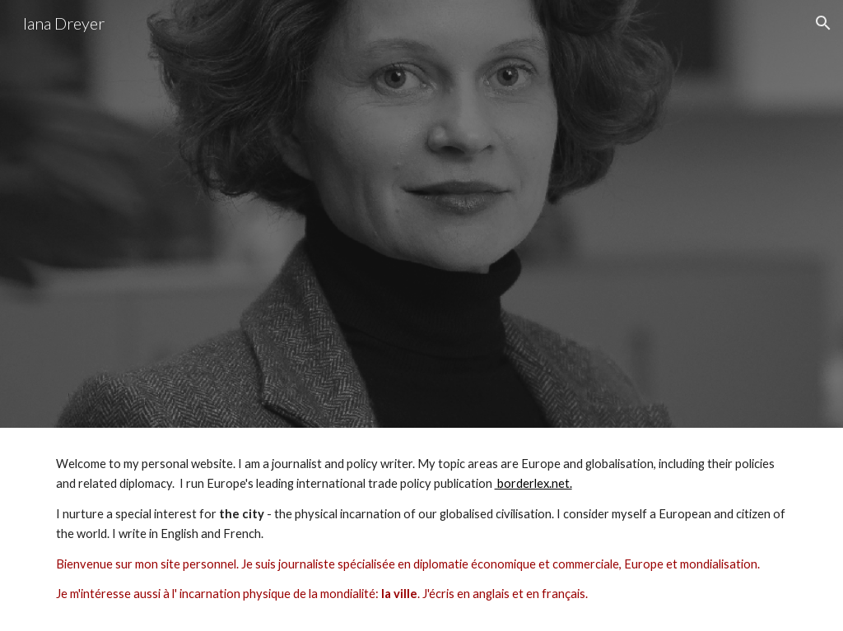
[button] (823, 23)
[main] (421, 529)
